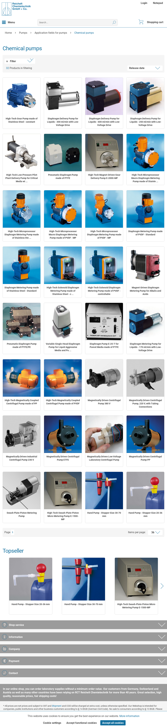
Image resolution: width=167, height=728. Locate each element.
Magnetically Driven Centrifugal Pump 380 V (104, 402)
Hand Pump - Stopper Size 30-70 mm (104, 514)
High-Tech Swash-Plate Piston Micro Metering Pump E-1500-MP (63, 516)
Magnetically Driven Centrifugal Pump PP (145, 458)
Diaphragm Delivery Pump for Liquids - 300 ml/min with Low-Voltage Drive (63, 121)
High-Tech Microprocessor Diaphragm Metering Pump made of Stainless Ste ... (22, 234)
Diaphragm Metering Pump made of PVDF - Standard (145, 233)
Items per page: (137, 532)
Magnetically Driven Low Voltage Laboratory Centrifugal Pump (104, 458)
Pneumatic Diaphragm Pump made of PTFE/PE (22, 345)
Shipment (56, 706)
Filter (11, 61)
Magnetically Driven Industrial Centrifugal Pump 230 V (21, 458)
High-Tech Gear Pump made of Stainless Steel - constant (22, 120)
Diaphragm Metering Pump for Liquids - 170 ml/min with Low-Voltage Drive (145, 347)
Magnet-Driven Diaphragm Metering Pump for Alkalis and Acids (145, 290)
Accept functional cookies (81, 722)
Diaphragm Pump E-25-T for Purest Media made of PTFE (104, 345)
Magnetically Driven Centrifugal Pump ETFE (62, 458)
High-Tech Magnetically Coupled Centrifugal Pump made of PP (22, 402)
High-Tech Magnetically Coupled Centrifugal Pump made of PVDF (63, 402)
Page (7, 532)
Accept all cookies (113, 722)
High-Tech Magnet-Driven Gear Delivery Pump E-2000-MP (104, 176)
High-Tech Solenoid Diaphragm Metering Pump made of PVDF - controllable (104, 290)
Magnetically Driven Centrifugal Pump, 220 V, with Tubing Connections (145, 403)
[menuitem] (144, 3)
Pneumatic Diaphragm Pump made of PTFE (63, 176)
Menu (8, 22)
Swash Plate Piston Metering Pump (22, 514)
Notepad (158, 3)
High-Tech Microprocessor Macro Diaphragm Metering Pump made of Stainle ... (145, 178)
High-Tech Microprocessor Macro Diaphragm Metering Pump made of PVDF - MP (63, 234)
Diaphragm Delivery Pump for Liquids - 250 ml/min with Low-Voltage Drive (145, 121)
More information (129, 716)
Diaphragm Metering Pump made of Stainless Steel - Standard (22, 289)
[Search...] (78, 22)
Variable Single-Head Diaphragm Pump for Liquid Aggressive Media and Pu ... (63, 347)
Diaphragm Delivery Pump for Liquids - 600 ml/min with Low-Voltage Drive (104, 121)
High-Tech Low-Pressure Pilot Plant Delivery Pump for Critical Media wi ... (21, 178)
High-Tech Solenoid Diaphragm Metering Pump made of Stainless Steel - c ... (63, 290)
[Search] (114, 22)
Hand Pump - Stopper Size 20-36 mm (145, 514)
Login (144, 3)
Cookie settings (52, 722)
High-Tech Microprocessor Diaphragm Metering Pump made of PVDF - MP (104, 234)
